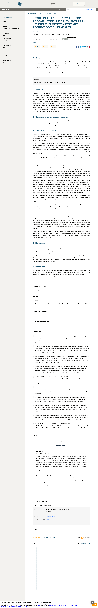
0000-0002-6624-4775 (51, 515)
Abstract (4, 21)
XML (35, 46)
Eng (32, 3)
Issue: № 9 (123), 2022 (71, 37)
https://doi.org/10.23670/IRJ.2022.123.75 (53, 34)
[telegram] (83, 47)
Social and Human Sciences (32, 13)
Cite (50, 46)
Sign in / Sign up (89, 3)
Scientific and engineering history (50, 13)
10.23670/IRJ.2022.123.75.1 (44, 452)
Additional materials (7, 38)
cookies (39, 605)
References (5, 47)
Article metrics (6, 62)
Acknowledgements (7, 43)
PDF (43, 46)
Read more (38, 488)
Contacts (57, 9)
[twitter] (81, 47)
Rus (29, 3)
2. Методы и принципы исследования (11, 28)
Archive (32, 9)
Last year (45, 536)
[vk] (78, 47)
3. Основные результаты (8, 31)
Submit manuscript (79, 3)
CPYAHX (67, 34)
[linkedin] (85, 47)
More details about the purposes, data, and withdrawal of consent (14, 606)
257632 (47, 518)
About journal (5, 9)
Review (5, 55)
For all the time (37, 536)
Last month (53, 536)
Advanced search (88, 9)
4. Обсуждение (6, 33)
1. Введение (5, 26)
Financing (5, 40)
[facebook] (76, 47)
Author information (7, 60)
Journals (42, 3)
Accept (94, 604)
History (41, 13)
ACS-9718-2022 (49, 521)
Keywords (5, 23)
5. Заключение (6, 35)
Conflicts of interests (7, 45)
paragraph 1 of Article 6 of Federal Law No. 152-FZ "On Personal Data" (63, 605)
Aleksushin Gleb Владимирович (42, 504)
